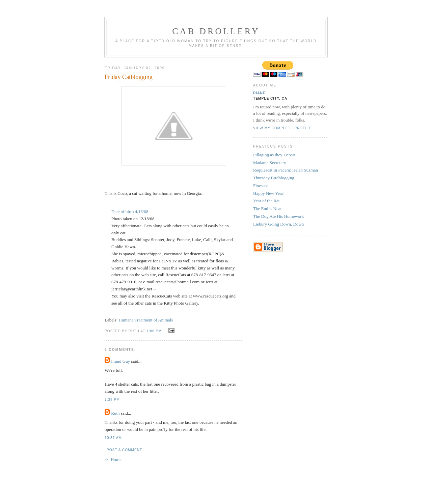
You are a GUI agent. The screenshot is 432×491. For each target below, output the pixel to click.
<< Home (113, 459)
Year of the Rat (266, 200)
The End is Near (267, 208)
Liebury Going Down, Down (278, 224)
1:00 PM (154, 331)
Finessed (261, 185)
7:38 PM (112, 400)
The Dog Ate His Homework (278, 216)
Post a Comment (124, 450)
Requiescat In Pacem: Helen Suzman (285, 170)
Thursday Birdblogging (273, 177)
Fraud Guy (120, 361)
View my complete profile (282, 128)
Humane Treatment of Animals (146, 319)
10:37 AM (113, 438)
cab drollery (216, 31)
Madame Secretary (269, 162)
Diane (259, 93)
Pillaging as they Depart (274, 154)
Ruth (115, 413)
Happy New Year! (269, 193)
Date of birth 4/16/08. (130, 211)
